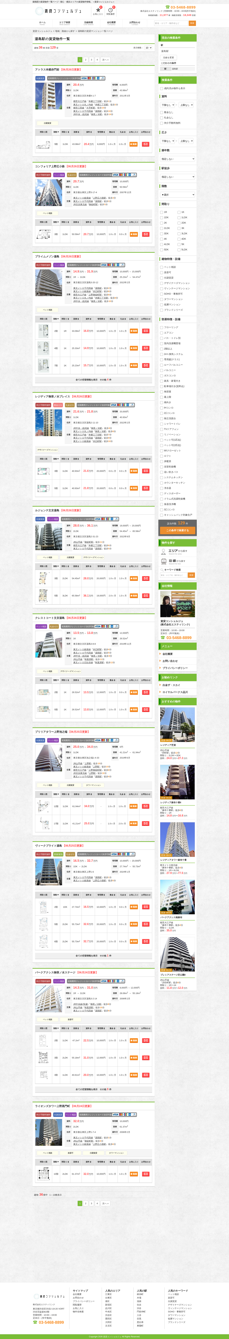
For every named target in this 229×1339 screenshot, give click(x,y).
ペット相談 (47, 213)
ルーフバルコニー (173, 364)
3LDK (184, 233)
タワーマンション (93, 785)
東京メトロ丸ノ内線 (83, 104)
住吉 (139, 1304)
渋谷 (139, 1308)
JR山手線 (78, 542)
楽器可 (70, 1019)
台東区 (108, 1297)
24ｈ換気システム (173, 354)
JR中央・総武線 (81, 114)
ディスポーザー (172, 493)
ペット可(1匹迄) (172, 439)
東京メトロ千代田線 (83, 111)
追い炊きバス (171, 472)
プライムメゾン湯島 (58, 256)
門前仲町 (141, 1311)
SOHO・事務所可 (173, 293)
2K (165, 222)
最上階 (167, 397)
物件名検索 (78, 1311)
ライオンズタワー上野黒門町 (64, 1106)
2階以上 (168, 348)
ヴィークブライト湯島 (60, 845)
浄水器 (167, 488)
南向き (167, 402)
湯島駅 (98, 111)
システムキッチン (173, 477)
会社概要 (111, 23)
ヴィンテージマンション (177, 288)
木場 (139, 1297)
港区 (107, 1301)
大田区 (108, 1322)
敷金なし (168, 112)
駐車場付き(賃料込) (174, 386)
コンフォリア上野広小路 (61, 166)
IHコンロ (168, 407)
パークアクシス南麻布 (171, 917)
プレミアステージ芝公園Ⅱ (172, 975)
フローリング (171, 327)
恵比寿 (140, 1322)
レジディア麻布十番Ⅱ (170, 802)
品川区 (108, 1308)
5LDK (184, 249)
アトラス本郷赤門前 (58, 69)
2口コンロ (169, 413)
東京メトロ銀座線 (82, 198)
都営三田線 (78, 108)
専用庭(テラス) (172, 359)
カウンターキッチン (174, 482)
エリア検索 (64, 23)
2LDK (167, 228)
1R (165, 212)
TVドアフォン (171, 429)
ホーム (42, 23)
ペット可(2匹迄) (172, 445)
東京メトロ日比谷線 (83, 662)
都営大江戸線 (79, 101)
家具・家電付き (172, 381)
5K (183, 244)
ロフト (167, 456)
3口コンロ (169, 509)
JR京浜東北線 (80, 204)
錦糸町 (140, 1294)
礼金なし (168, 117)
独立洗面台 (170, 418)
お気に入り (98, 11)
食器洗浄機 (170, 504)
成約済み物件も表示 (174, 88)
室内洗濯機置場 (172, 343)
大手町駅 (90, 108)
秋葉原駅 (89, 659)
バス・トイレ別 (172, 338)
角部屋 (167, 391)
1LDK (184, 217)
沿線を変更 (168, 57)
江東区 (108, 1294)
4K (165, 238)
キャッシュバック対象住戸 (178, 514)
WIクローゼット (172, 450)
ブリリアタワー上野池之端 (62, 731)
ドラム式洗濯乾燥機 (174, 498)
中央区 (108, 1311)
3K (183, 228)
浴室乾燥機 (170, 466)
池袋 (139, 1301)
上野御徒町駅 (95, 294)
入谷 (139, 1315)
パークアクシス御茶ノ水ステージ (66, 972)
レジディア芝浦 (168, 745)
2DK (184, 222)
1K (183, 212)
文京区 (108, 1325)
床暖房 (167, 461)
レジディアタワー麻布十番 (173, 860)
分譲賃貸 (47, 123)
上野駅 (88, 763)
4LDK (167, 244)
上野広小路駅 (99, 198)
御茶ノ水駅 (96, 114)
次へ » (105, 59)
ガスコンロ (170, 375)
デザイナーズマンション (47, 450)
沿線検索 (89, 23)
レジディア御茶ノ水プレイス (64, 396)
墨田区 (108, 1318)
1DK (166, 217)
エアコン (168, 332)
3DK (166, 233)
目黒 (139, 1318)
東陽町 (140, 1325)
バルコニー (170, 370)
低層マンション (172, 304)
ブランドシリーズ (173, 309)
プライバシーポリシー (84, 1301)
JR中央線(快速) (80, 1004)
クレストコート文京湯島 (61, 617)
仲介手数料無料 (172, 123)
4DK (184, 238)
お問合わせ (134, 23)
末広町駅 (97, 291)
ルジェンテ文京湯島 (58, 510)
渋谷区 (108, 1315)
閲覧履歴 (111, 11)
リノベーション (172, 434)
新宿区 (108, 1304)
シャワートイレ (172, 423)
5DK (166, 249)
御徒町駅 (93, 204)
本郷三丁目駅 (95, 101)
